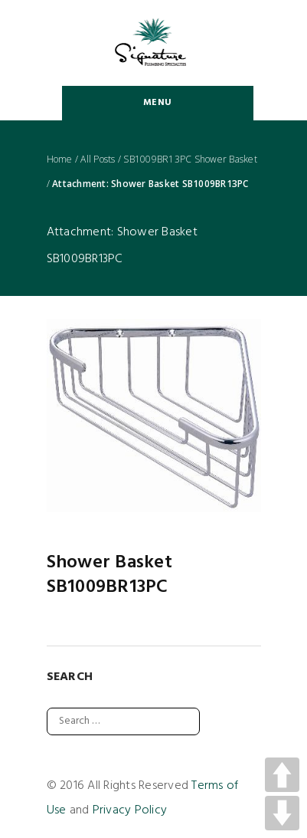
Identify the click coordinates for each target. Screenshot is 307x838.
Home (60, 159)
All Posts (97, 159)
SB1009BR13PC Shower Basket (190, 159)
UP (282, 774)
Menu (157, 102)
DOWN (282, 813)
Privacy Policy (130, 810)
